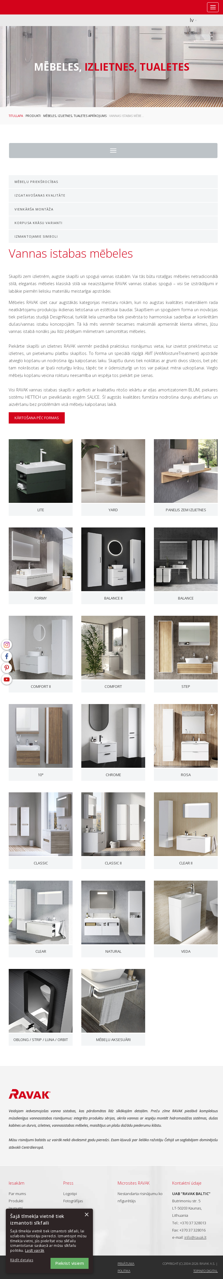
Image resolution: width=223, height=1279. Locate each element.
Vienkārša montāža (34, 209)
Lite (40, 509)
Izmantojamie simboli (36, 236)
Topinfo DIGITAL (205, 1271)
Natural (113, 951)
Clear (40, 951)
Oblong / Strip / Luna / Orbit (40, 1039)
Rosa (186, 774)
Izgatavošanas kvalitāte (40, 195)
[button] (26, 1260)
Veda (185, 951)
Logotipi (70, 1193)
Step (185, 686)
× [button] (86, 1215)
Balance (186, 598)
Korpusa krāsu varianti (38, 223)
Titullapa (16, 116)
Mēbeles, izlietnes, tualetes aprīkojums (75, 116)
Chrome (113, 774)
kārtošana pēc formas (37, 417)
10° (41, 774)
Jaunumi (16, 1208)
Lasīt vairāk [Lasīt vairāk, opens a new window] (34, 1250)
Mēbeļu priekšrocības (36, 181)
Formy (41, 598)
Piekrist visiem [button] (69, 1263)
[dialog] (49, 1241)
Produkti (33, 116)
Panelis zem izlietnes (186, 509)
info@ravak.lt (195, 1237)
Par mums (17, 1193)
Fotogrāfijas (73, 1200)
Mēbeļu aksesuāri (113, 1039)
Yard (113, 509)
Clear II (186, 863)
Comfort (113, 686)
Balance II (113, 598)
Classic (41, 863)
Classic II (113, 863)
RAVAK (21, 7)
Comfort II (41, 686)
